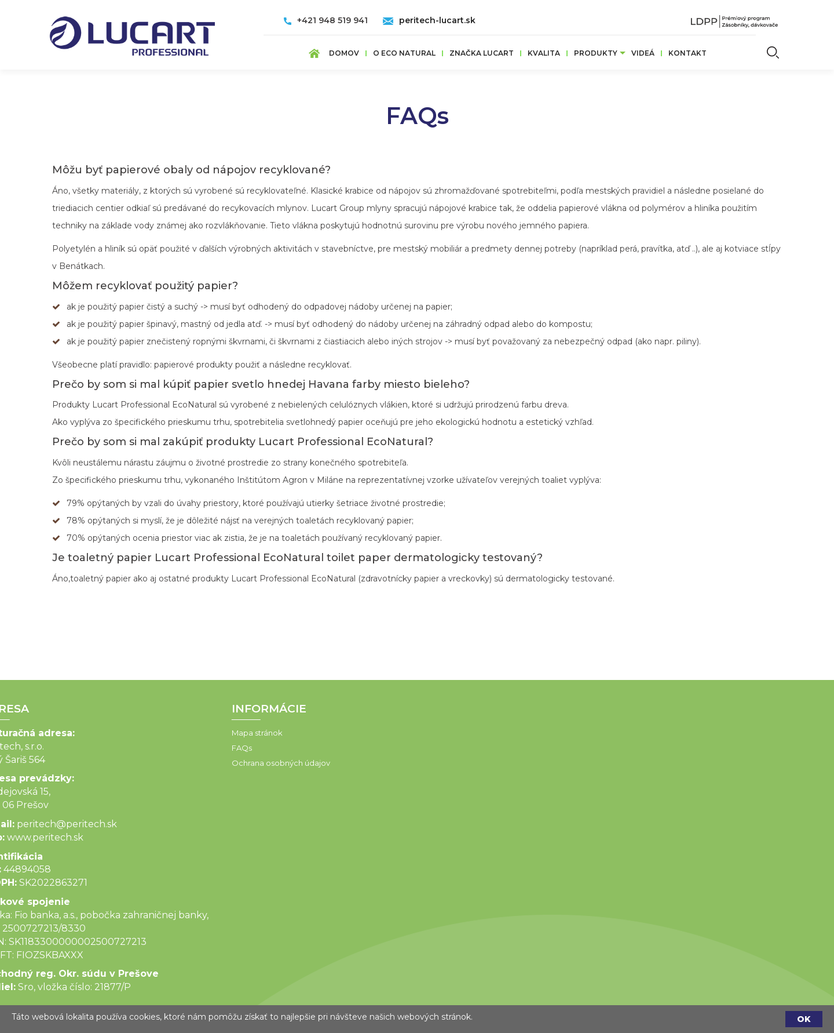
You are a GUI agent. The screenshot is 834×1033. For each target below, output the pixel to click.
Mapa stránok (211, 732)
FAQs (196, 747)
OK (804, 1019)
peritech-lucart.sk (437, 20)
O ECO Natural (404, 53)
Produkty (595, 53)
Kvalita (544, 53)
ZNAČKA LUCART (481, 53)
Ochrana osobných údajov (235, 763)
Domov (344, 53)
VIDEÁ (642, 53)
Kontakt (687, 53)
